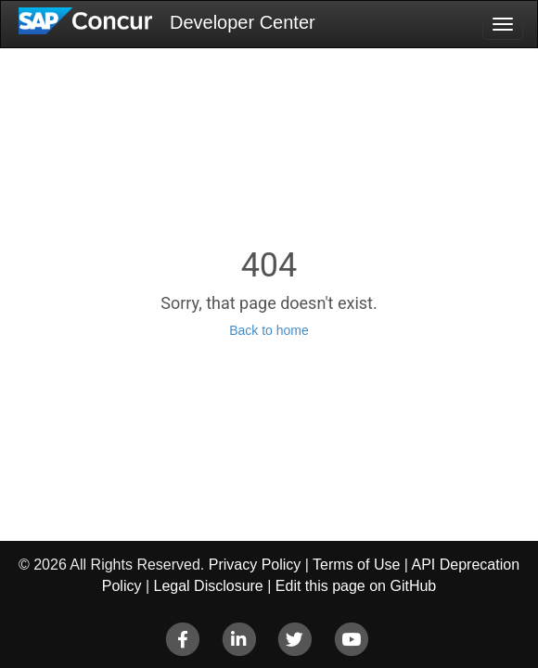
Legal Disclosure (208, 586)
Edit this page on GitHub (355, 586)
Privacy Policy (255, 564)
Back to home (269, 330)
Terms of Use (356, 564)
